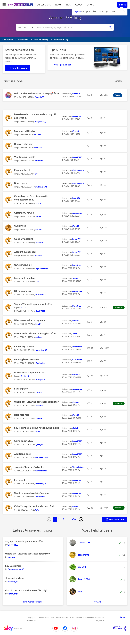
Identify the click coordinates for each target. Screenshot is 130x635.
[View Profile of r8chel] (37, 431)
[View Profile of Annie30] (39, 418)
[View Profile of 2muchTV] (76, 239)
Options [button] (118, 81)
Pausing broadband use (26, 359)
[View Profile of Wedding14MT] (41, 187)
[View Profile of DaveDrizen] (77, 265)
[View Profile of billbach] (38, 256)
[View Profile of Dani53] (38, 216)
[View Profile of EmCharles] (40, 363)
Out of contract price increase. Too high (26, 590)
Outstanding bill (22, 264)
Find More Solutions (32, 601)
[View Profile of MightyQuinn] (78, 170)
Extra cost (19, 480)
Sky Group (100, 621)
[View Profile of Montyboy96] (41, 350)
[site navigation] (4, 4)
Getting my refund (24, 212)
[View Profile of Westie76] (76, 94)
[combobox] (70, 27)
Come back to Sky (23, 440)
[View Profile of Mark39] (75, 226)
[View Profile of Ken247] (39, 392)
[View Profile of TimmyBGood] (78, 467)
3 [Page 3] (63, 519)
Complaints (99, 618)
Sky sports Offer (23, 131)
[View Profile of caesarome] (77, 213)
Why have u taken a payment (29, 320)
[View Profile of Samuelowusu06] (16, 569)
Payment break (22, 170)
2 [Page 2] (59, 519)
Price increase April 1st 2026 (29, 372)
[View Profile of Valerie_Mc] (13, 581)
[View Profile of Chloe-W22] (39, 97)
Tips (68, 4)
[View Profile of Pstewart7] (13, 593)
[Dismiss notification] (124, 11)
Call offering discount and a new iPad (34, 506)
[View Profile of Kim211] (38, 324)
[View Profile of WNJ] (37, 510)
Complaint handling (24, 278)
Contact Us (31, 621)
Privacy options (31, 618)
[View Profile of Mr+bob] (37, 135)
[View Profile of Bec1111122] (40, 311)
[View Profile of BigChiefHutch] (42, 269)
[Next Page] (81, 519)
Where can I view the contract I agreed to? (36, 401)
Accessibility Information (84, 618)
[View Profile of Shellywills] (40, 379)
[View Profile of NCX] (37, 282)
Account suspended (25, 251)
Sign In (122, 4)
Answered (119, 307)
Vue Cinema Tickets (24, 157)
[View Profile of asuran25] (76, 374)
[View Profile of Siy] (36, 174)
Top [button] (124, 617)
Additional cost (22, 453)
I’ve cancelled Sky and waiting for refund (35, 333)
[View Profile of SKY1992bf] (77, 360)
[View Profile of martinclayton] (41, 471)
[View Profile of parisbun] (39, 337)
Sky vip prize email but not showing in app (36, 427)
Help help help (21, 414)
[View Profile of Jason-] (75, 278)
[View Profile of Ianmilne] (38, 148)
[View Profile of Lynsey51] (39, 445)
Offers (90, 4)
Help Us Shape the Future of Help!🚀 (34, 93)
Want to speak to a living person (31, 493)
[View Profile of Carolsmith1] (40, 497)
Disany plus (20, 183)
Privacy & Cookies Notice (64, 618)
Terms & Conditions (46, 618)
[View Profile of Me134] (75, 506)
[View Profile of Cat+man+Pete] (41, 458)
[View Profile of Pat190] (38, 229)
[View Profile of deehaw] (39, 405)
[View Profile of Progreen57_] (40, 122)
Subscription (21, 388)
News (58, 4)
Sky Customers (13, 565)
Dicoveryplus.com (23, 144)
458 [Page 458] (74, 519)
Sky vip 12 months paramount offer (33, 304)
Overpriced (20, 225)
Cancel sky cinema (24, 346)
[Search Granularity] (25, 27)
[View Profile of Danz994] (76, 198)
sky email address (14, 578)
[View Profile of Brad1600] (40, 243)
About (78, 4)
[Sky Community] (20, 4)
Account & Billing (65, 17)
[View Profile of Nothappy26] (40, 484)
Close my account (23, 238)
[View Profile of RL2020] (39, 203)
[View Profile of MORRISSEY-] (40, 295)
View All (97, 601)
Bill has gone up (22, 291)
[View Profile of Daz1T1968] (38, 161)
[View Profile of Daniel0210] (77, 116)
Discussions (44, 4)
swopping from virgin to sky (29, 467)
